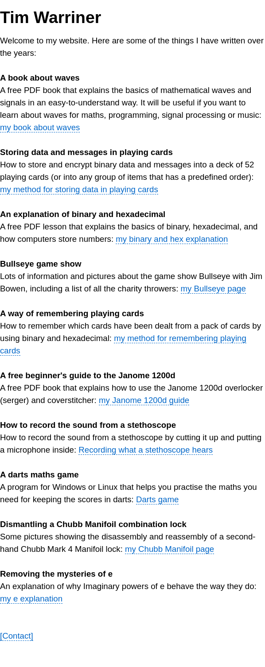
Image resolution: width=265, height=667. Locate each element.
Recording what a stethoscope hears (145, 449)
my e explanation (31, 598)
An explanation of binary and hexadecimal (82, 214)
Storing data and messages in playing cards (86, 152)
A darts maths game (39, 474)
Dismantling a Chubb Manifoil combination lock (93, 524)
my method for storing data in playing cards (79, 189)
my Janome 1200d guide (144, 400)
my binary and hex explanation (172, 239)
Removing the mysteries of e (56, 573)
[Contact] (16, 635)
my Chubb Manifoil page (169, 549)
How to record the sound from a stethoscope (88, 425)
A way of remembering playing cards (72, 313)
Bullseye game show (41, 263)
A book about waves (40, 77)
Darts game (157, 499)
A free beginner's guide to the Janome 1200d (87, 375)
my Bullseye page (213, 288)
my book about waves (40, 127)
